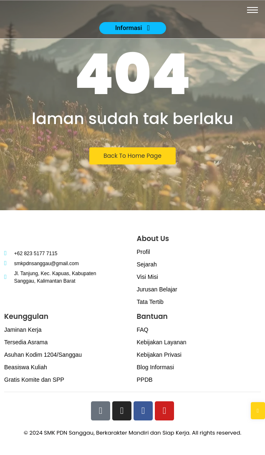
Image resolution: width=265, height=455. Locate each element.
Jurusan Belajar (157, 289)
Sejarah (147, 264)
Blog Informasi (155, 367)
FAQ (143, 329)
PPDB (145, 379)
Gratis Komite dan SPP (34, 379)
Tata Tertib (150, 301)
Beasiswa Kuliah (25, 367)
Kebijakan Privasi (159, 354)
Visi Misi (147, 276)
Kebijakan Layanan (162, 342)
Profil (143, 252)
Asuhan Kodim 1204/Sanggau (43, 354)
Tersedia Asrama (26, 342)
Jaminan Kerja (23, 329)
